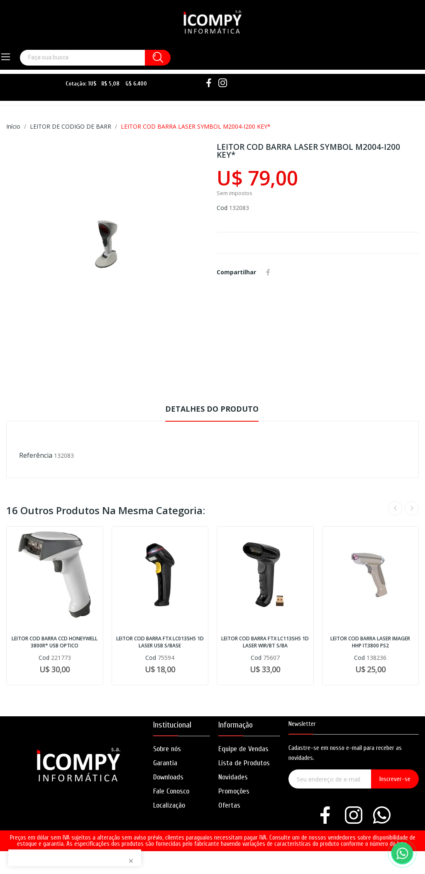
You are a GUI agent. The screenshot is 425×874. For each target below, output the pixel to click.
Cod (222, 208)
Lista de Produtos (244, 763)
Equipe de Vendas (243, 749)
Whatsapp (280, 272)
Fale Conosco (171, 791)
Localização (169, 805)
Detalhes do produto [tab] (212, 409)
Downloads (168, 777)
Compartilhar (268, 272)
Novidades (233, 777)
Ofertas (229, 805)
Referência (35, 455)
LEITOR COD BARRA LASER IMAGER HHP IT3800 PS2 (370, 642)
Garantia (165, 763)
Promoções (233, 791)
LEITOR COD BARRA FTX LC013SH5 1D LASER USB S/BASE (160, 642)
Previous (395, 508)
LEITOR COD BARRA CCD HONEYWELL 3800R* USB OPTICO (55, 642)
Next (412, 508)
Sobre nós (167, 749)
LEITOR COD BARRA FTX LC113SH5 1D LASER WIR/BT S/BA (265, 642)
